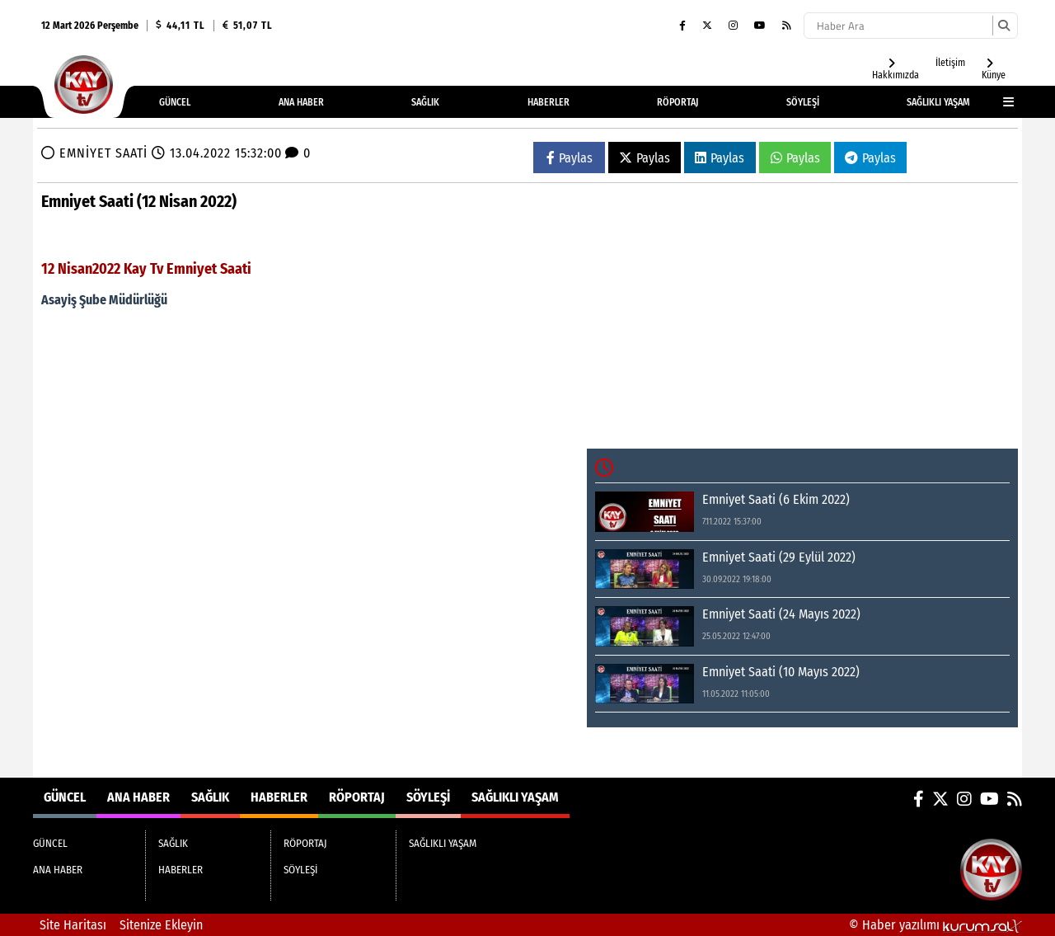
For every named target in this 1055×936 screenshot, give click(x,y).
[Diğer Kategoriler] (1000, 102)
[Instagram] (733, 25)
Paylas (569, 158)
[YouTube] (760, 25)
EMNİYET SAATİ (103, 153)
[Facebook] (682, 25)
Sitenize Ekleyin (161, 925)
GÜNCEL (174, 102)
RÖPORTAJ (677, 102)
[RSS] (786, 25)
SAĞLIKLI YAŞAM (938, 102)
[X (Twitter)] (707, 25)
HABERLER (549, 102)
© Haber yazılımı (935, 925)
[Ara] (1003, 25)
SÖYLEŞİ (802, 102)
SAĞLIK (425, 102)
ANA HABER (301, 102)
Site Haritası (73, 925)
